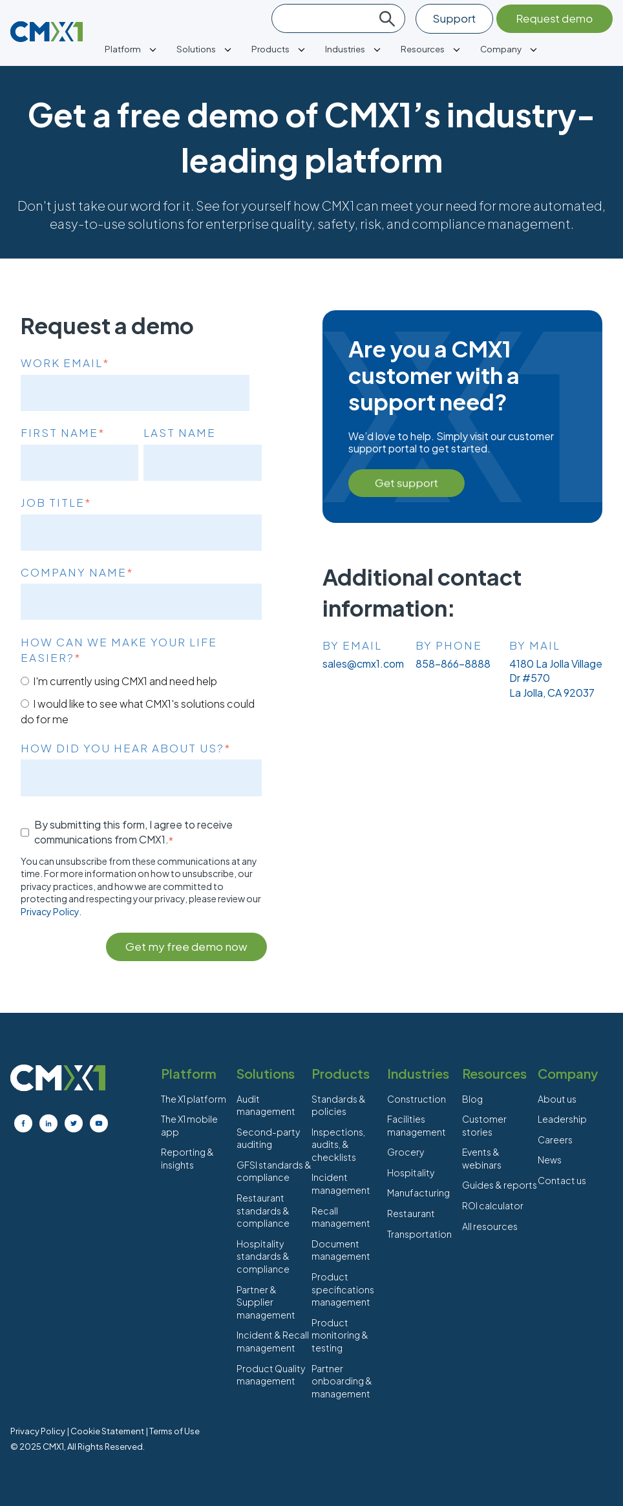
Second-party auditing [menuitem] (268, 1138)
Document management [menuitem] (341, 1250)
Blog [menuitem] (472, 1099)
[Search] (338, 18)
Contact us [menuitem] (562, 1180)
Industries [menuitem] (418, 1073)
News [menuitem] (550, 1159)
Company (501, 48)
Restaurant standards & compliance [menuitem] (263, 1210)
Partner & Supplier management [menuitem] (266, 1302)
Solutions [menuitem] (266, 1073)
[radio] (141, 680)
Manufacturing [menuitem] (418, 1192)
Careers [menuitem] (555, 1139)
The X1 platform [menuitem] (193, 1099)
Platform (123, 48)
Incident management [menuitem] (341, 1183)
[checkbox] (141, 699)
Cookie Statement (107, 1431)
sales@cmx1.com (363, 663)
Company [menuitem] (568, 1073)
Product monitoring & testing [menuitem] (340, 1335)
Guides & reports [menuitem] (499, 1185)
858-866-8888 (453, 663)
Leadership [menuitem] (562, 1119)
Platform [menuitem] (188, 1073)
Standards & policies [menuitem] (339, 1105)
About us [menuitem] (557, 1099)
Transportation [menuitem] (419, 1234)
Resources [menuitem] (494, 1073)
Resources (423, 48)
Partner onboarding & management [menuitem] (342, 1381)
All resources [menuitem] (490, 1226)
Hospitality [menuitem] (410, 1172)
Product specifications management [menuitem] (343, 1289)
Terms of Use (174, 1431)
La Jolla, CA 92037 (552, 692)
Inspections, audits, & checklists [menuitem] (338, 1144)
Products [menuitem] (341, 1073)
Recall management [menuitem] (341, 1217)
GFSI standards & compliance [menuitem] (274, 1171)
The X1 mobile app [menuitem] (189, 1125)
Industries (345, 48)
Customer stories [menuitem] (484, 1125)
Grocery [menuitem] (405, 1152)
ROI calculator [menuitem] (492, 1205)
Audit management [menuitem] (266, 1105)
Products (270, 48)
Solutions (196, 48)
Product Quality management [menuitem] (271, 1375)
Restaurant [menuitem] (411, 1213)
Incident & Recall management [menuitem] (273, 1341)
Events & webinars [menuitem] (482, 1158)
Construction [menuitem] (416, 1099)
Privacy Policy (50, 911)
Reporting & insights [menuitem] (187, 1158)
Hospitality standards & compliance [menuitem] (263, 1256)
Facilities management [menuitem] (416, 1125)
